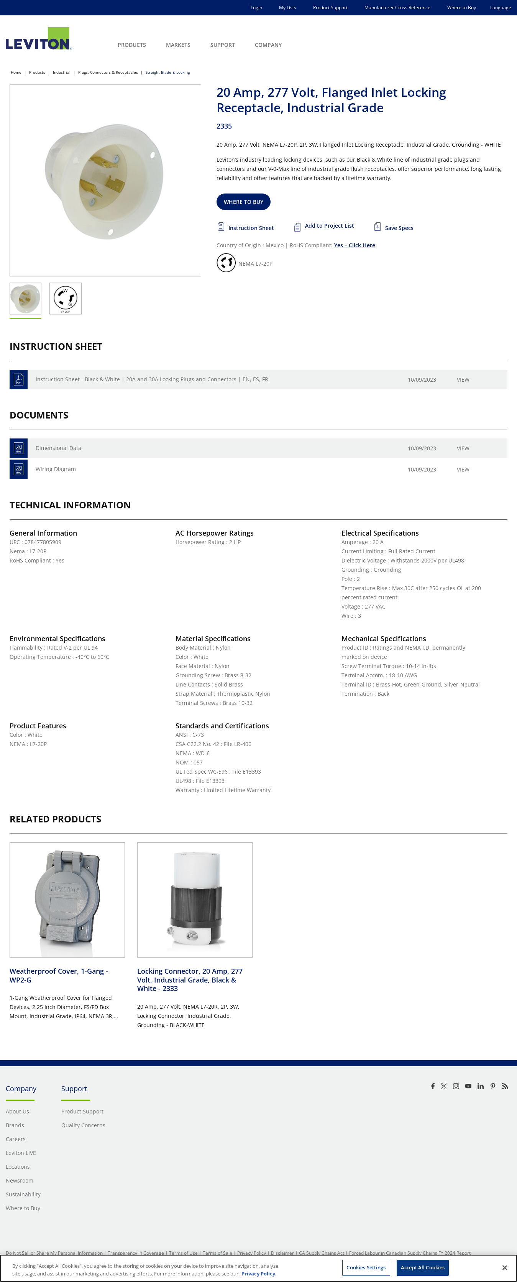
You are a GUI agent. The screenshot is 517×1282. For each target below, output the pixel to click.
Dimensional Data (58, 448)
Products (37, 72)
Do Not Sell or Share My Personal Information (54, 1253)
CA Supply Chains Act (321, 1253)
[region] (258, 1268)
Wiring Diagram (56, 469)
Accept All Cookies (423, 1267)
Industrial (62, 72)
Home (16, 72)
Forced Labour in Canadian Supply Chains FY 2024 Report (410, 1253)
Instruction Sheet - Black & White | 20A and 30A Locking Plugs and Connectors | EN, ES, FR (152, 379)
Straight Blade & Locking (168, 72)
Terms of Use (183, 1253)
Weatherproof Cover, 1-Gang (59, 975)
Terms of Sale (217, 1253)
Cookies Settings (366, 1267)
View (463, 379)
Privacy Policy (251, 1253)
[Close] (504, 1267)
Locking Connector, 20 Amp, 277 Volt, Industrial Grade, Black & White (190, 979)
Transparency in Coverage (136, 1253)
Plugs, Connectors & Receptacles (108, 72)
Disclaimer (282, 1253)
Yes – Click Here (354, 245)
